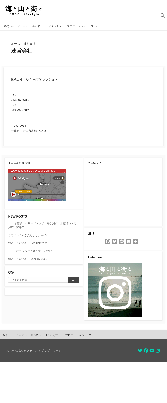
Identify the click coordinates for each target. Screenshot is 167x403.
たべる (22, 26)
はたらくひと (53, 26)
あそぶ (8, 26)
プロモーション (75, 26)
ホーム (15, 43)
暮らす (36, 26)
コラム (93, 26)
